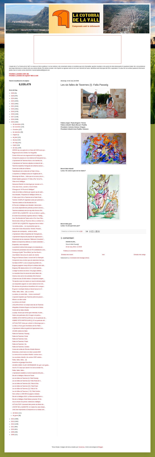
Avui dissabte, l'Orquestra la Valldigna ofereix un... (27, 194)
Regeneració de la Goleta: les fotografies (24, 153)
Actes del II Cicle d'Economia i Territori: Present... (27, 229)
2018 (12, 114)
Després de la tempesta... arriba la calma (24, 231)
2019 (12, 111)
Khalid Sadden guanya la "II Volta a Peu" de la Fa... (27, 179)
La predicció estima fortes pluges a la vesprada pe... (28, 247)
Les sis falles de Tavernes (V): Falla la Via (24, 388)
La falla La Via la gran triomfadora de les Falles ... (27, 326)
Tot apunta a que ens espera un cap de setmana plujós (28, 281)
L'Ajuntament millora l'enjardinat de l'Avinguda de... (27, 234)
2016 (12, 119)
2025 (12, 96)
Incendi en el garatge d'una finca (22, 362)
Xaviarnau (82, 447)
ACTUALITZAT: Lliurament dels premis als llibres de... (28, 404)
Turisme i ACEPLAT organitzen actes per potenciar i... (28, 200)
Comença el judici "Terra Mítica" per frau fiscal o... (27, 252)
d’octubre (16, 129)
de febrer (15, 413)
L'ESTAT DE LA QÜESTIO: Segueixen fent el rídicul (27, 223)
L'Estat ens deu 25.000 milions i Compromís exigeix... (28, 278)
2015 (12, 122)
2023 (12, 101)
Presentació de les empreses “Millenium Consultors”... (28, 239)
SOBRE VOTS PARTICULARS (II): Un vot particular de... (29, 318)
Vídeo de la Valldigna (18, 181)
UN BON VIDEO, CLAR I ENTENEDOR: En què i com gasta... (31, 365)
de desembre (17, 124)
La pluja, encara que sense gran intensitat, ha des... (27, 312)
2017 (12, 117)
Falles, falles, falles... (18, 370)
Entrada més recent (67, 254)
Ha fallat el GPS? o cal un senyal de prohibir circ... (27, 263)
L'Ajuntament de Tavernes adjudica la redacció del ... (28, 163)
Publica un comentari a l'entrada (73, 251)
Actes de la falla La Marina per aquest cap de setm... (28, 192)
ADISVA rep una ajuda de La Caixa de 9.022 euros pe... (29, 150)
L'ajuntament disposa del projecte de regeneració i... (28, 236)
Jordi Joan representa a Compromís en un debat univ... (28, 409)
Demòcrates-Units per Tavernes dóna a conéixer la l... (28, 221)
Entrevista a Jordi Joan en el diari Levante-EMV (26, 352)
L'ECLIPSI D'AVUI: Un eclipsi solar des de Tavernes (27, 305)
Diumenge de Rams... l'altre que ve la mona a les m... (28, 176)
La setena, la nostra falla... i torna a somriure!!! (26, 294)
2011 (12, 427)
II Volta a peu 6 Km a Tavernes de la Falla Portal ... (27, 197)
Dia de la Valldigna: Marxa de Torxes (23, 375)
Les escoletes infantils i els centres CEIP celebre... (27, 357)
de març (15, 148)
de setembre (17, 132)
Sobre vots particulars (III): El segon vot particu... (26, 315)
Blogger (100, 447)
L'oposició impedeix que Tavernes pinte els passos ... (28, 297)
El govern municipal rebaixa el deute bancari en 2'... (27, 289)
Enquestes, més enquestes (20, 244)
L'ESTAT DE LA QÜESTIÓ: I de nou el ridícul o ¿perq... (28, 213)
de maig (15, 142)
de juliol (15, 137)
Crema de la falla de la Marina (21, 168)
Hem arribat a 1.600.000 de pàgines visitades (25, 394)
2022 (12, 103)
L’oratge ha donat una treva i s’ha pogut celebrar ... (27, 271)
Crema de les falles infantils (20, 310)
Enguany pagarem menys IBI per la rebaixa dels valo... (28, 265)
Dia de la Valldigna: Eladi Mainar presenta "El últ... (27, 399)
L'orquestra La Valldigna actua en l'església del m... (27, 173)
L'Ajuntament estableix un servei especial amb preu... (28, 373)
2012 (12, 424)
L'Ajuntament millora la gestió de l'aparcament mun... (28, 328)
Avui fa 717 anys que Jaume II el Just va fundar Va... (28, 367)
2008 (12, 434)
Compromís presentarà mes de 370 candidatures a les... (29, 250)
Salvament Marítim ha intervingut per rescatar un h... (28, 184)
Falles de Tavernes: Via (19, 344)
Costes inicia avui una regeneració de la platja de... (27, 155)
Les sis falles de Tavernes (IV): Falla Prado (25, 386)
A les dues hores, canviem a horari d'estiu (24, 187)
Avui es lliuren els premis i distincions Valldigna (26, 402)
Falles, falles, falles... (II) (19, 360)
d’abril (15, 145)
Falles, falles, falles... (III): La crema (23, 291)
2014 (12, 419)
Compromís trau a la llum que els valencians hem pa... (28, 260)
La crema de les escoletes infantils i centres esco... (27, 354)
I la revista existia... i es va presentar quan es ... (26, 226)
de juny (15, 140)
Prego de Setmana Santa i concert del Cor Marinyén (28, 257)
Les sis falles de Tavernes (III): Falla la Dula (25, 383)
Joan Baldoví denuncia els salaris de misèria (25, 255)
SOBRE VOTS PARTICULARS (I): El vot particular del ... (29, 320)
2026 (12, 93)
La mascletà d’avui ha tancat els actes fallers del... (27, 273)
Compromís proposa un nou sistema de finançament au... (29, 158)
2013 (12, 421)
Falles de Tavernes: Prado (20, 341)
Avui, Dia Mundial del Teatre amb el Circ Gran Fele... (28, 218)
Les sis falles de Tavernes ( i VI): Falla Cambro (26, 391)
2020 (12, 109)
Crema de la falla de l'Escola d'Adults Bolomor (26, 349)
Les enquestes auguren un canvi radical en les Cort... (28, 284)
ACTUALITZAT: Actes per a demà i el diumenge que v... (28, 323)
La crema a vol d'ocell (18, 302)
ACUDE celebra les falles (20, 331)
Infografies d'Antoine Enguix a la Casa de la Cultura (27, 307)
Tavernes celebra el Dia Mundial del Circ (24, 202)
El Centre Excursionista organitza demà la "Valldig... (27, 216)
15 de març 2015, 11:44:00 (74, 247)
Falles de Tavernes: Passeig (20, 333)
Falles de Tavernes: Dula (19, 339)
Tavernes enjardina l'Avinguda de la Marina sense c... (28, 166)
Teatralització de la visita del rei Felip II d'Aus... (26, 171)
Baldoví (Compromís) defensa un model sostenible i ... (28, 242)
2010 (12, 429)
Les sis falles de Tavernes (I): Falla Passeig (25, 378)
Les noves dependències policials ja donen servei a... (28, 208)
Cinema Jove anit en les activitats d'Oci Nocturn (26, 276)
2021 (12, 106)
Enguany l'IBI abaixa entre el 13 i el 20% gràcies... (27, 268)
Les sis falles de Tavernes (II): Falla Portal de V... (26, 381)
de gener (15, 415)
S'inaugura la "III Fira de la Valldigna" (23, 189)
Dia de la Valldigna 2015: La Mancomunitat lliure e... (27, 396)
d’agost (15, 134)
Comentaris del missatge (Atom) (79, 258)
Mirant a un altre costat (19, 299)
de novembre (17, 127)
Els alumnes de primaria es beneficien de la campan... (28, 286)
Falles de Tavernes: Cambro (20, 347)
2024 (12, 98)
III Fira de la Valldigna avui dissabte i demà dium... (27, 205)
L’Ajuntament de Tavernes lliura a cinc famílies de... (27, 160)
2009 (12, 432)
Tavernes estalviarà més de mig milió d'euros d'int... (27, 210)
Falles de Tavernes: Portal (20, 336)
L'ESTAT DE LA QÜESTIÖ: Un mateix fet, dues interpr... (29, 407)
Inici (103, 254)
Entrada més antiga (139, 254)
